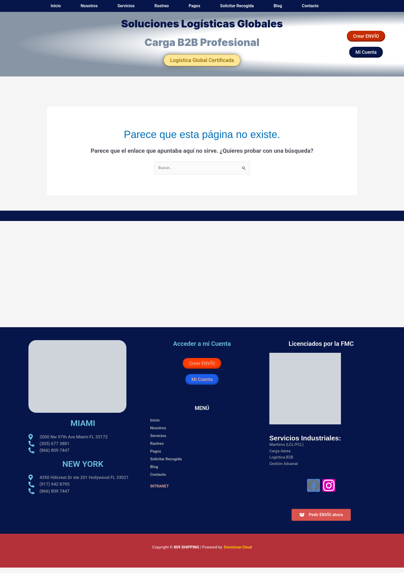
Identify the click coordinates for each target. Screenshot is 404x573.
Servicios (192, 8)
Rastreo (216, 8)
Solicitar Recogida (267, 8)
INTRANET (160, 491)
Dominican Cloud (237, 552)
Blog (296, 8)
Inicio (146, 8)
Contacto (316, 8)
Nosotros (167, 8)
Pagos (236, 8)
